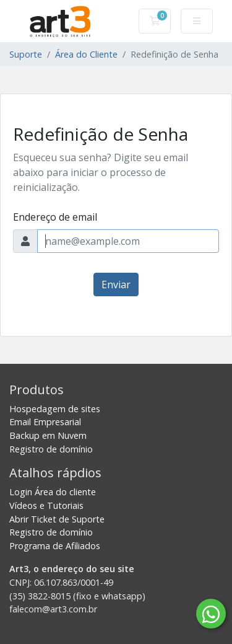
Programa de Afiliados (54, 546)
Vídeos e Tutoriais (46, 505)
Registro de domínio (51, 449)
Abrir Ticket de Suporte (57, 519)
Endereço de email (55, 217)
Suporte (25, 54)
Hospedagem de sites (54, 409)
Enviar (116, 284)
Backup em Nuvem (48, 435)
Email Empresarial (45, 422)
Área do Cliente (86, 54)
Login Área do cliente (52, 492)
